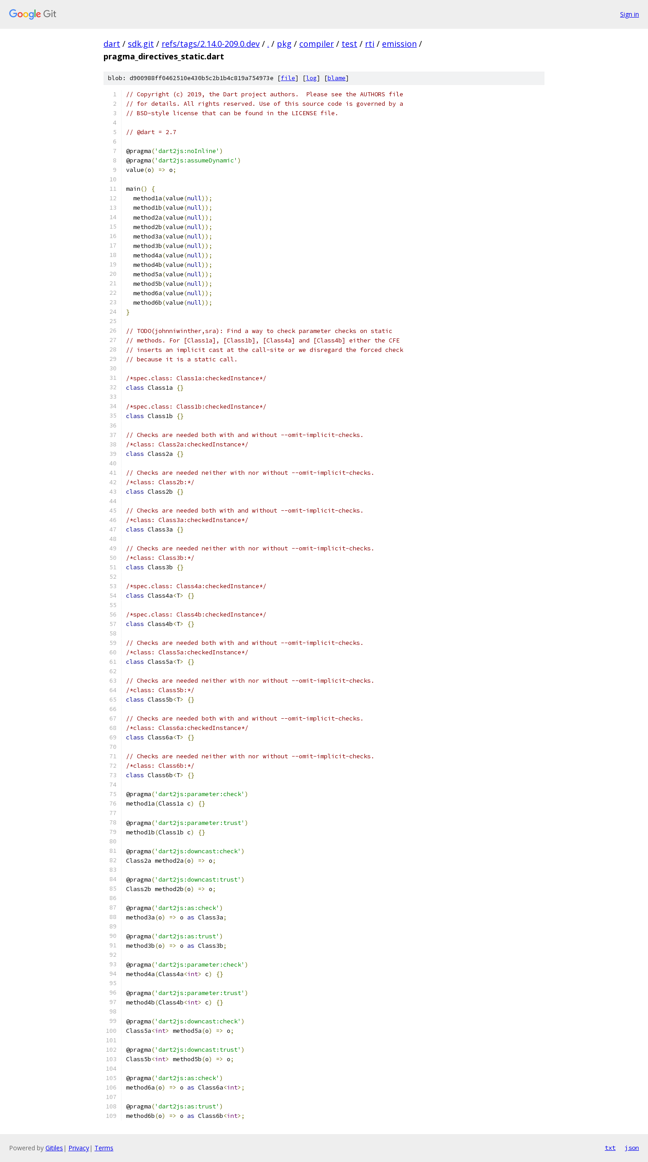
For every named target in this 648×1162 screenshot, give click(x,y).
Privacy (78, 1148)
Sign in (629, 14)
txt (610, 1148)
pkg (284, 43)
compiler (316, 43)
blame (337, 78)
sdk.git (141, 43)
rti (369, 43)
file (288, 78)
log (311, 78)
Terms (103, 1148)
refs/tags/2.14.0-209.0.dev (211, 43)
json (632, 1148)
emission (399, 43)
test (349, 43)
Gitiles (54, 1148)
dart (112, 43)
